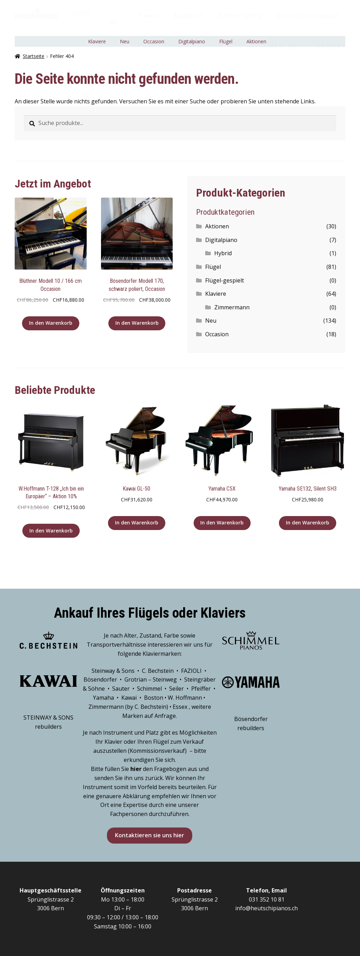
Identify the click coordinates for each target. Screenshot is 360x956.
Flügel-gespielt (224, 280)
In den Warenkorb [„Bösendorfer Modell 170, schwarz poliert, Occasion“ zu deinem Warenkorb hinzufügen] (137, 322)
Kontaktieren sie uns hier (149, 835)
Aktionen (217, 226)
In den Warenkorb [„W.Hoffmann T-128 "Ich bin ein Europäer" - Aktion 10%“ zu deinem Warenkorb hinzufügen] (51, 530)
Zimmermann (232, 307)
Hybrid (223, 253)
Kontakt (331, 46)
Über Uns (285, 46)
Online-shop (240, 15)
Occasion (217, 334)
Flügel (213, 267)
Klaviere (215, 293)
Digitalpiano (221, 240)
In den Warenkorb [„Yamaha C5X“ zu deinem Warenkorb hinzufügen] (222, 522)
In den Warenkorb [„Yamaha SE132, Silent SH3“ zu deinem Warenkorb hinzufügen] (307, 522)
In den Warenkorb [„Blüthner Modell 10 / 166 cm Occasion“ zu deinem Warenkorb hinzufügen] (50, 322)
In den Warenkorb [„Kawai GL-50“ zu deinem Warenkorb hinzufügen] (136, 522)
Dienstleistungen (308, 15)
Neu (210, 320)
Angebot (188, 15)
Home (148, 15)
